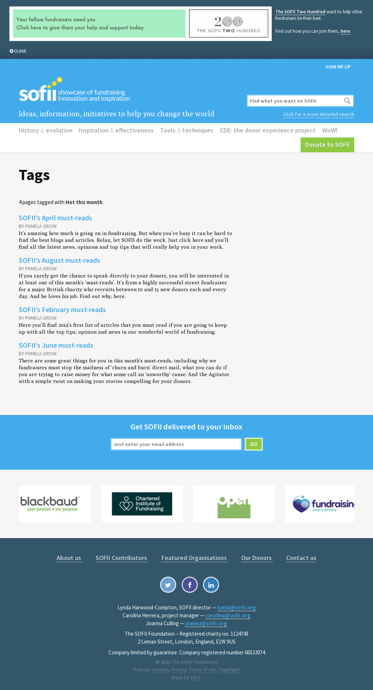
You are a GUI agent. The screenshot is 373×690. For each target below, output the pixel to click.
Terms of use (202, 670)
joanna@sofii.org (206, 623)
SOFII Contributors (122, 558)
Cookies (160, 670)
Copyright (229, 670)
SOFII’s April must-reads (55, 217)
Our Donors (257, 558)
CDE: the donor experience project (268, 130)
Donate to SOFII (327, 144)
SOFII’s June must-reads (56, 345)
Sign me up (338, 66)
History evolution (45, 130)
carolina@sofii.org (227, 615)
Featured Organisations (194, 558)
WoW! (330, 130)
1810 (195, 678)
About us (70, 558)
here (345, 31)
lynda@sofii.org (236, 607)
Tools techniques (186, 130)
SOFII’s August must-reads (59, 260)
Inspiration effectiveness (116, 130)
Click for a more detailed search (318, 114)
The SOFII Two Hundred (300, 12)
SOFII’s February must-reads (62, 309)
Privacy (179, 670)
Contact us (301, 558)
